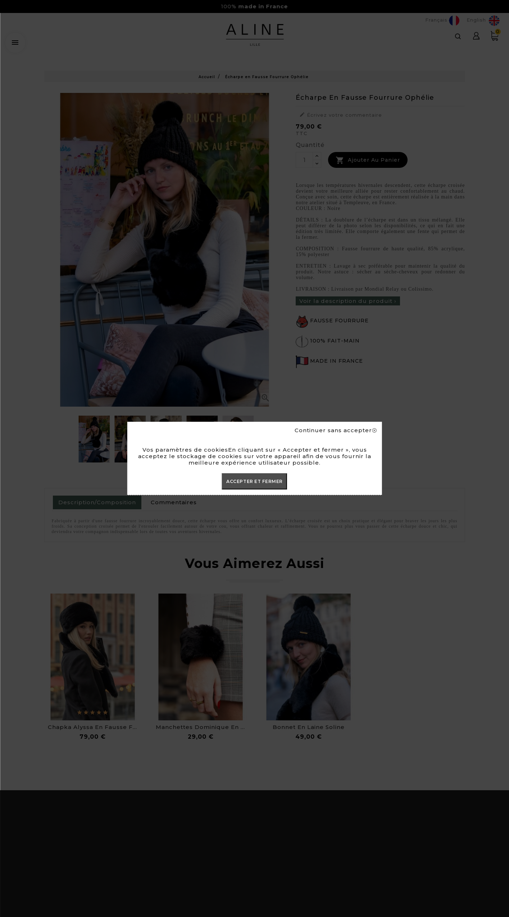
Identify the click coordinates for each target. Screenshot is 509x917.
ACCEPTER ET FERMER (254, 481)
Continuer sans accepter (335, 430)
